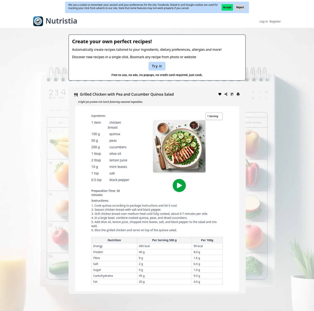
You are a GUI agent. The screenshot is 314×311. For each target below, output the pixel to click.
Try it (157, 66)
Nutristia (62, 21)
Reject (240, 7)
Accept (227, 7)
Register (275, 21)
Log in (263, 21)
